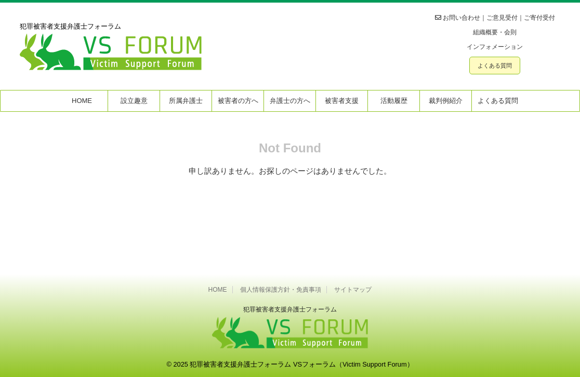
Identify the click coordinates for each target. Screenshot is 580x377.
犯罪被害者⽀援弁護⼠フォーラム (290, 309)
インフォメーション (495, 46)
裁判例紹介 (446, 101)
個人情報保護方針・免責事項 (280, 289)
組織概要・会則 (495, 32)
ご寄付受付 (539, 17)
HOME (82, 101)
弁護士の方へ (290, 101)
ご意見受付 (502, 17)
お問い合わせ (461, 17)
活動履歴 (393, 101)
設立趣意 (134, 101)
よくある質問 (495, 65)
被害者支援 (342, 101)
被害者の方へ (238, 101)
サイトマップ (353, 289)
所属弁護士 (186, 101)
